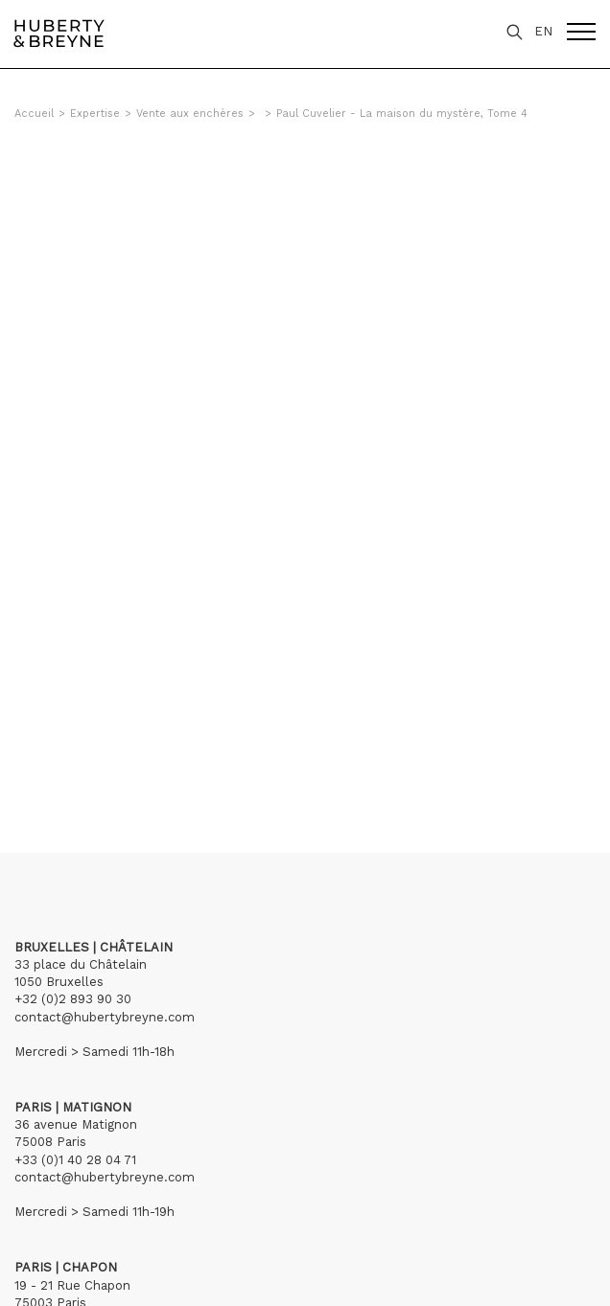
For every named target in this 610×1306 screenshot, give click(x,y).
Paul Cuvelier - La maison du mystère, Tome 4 (402, 113)
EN (543, 31)
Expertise (95, 113)
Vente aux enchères (190, 113)
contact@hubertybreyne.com (104, 1017)
